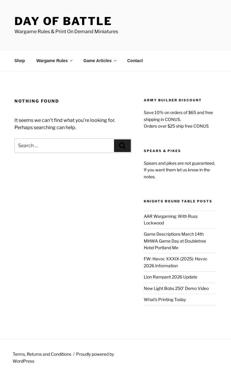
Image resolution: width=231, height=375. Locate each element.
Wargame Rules (55, 60)
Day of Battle (63, 21)
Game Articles (100, 60)
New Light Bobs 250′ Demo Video (176, 288)
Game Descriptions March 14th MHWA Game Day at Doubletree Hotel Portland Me (175, 240)
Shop (19, 60)
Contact (135, 60)
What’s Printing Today (165, 299)
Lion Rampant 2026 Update (170, 276)
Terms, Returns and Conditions (42, 354)
